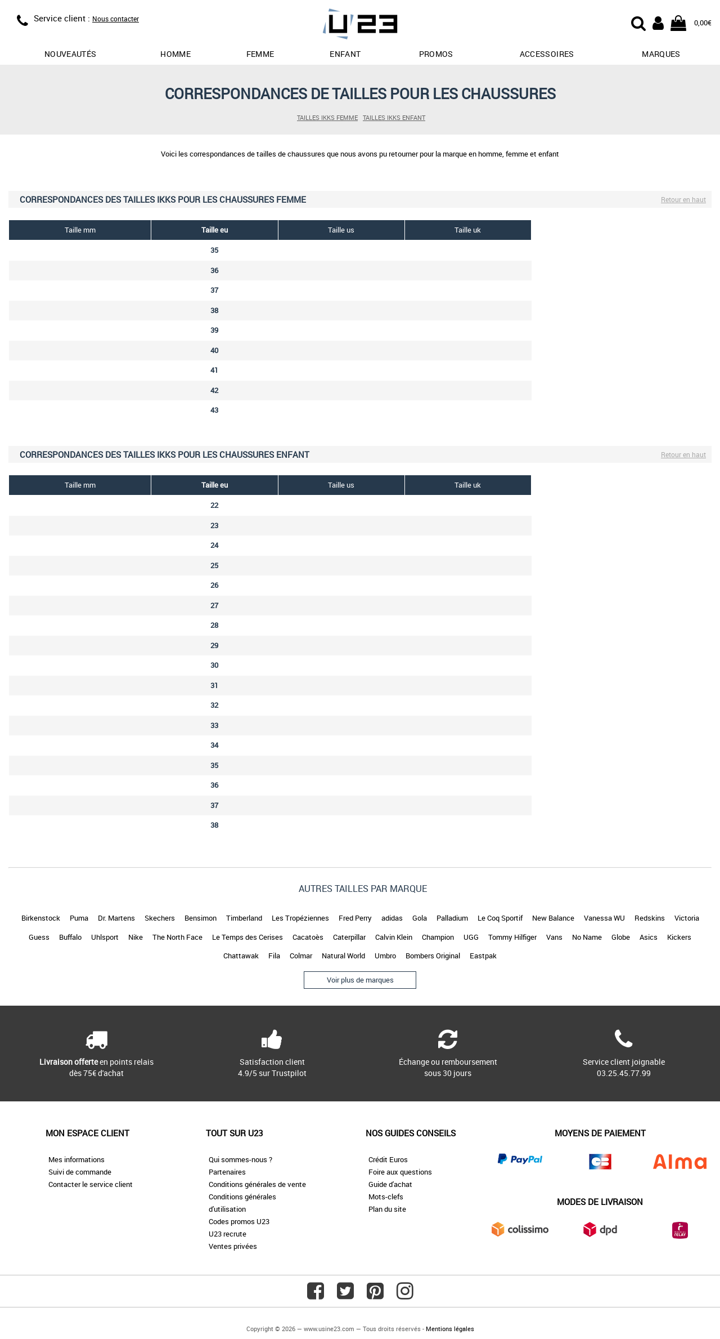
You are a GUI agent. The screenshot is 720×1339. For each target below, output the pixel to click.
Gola (419, 918)
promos (436, 53)
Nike (135, 937)
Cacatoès (307, 937)
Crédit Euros (388, 1159)
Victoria (686, 918)
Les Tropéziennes (300, 918)
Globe (620, 937)
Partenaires (227, 1172)
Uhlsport (105, 937)
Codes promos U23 (239, 1221)
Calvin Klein (393, 937)
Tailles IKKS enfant (394, 117)
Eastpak (483, 955)
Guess (39, 937)
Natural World (343, 955)
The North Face (177, 937)
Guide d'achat (390, 1184)
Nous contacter (115, 18)
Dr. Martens (116, 918)
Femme (260, 53)
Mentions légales (450, 1328)
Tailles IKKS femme (327, 117)
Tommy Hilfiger (512, 937)
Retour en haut (683, 199)
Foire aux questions (400, 1172)
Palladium (452, 918)
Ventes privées (233, 1246)
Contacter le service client (90, 1184)
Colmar (301, 955)
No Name (587, 937)
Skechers (160, 918)
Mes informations (76, 1159)
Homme (175, 53)
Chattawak (241, 955)
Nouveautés (70, 53)
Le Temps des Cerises (247, 937)
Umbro (385, 955)
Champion (438, 937)
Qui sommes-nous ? (240, 1159)
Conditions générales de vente (257, 1184)
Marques (661, 53)
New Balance (553, 918)
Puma (79, 918)
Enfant (345, 53)
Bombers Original (433, 955)
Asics (649, 937)
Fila (274, 955)
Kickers (679, 937)
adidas (392, 918)
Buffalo (70, 937)
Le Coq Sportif (500, 918)
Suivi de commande (79, 1172)
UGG (471, 937)
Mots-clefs (385, 1196)
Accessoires (547, 53)
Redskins (649, 918)
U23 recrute (227, 1234)
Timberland (244, 918)
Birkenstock (40, 918)
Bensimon (200, 918)
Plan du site (387, 1209)
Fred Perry (355, 918)
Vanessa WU (604, 918)
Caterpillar (349, 937)
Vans (554, 937)
